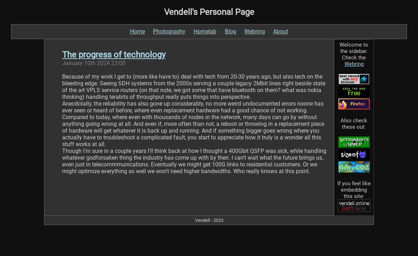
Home (137, 31)
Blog (230, 31)
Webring (254, 31)
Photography (169, 31)
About (280, 31)
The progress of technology (113, 55)
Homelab (205, 31)
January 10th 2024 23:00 (93, 63)
